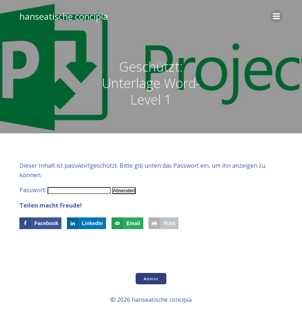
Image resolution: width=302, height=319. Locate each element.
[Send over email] (127, 223)
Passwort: (65, 190)
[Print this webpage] (163, 223)
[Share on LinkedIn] (86, 223)
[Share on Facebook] (40, 223)
